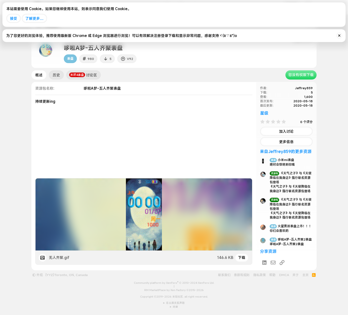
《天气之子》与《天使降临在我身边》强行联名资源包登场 (291, 177)
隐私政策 (259, 275)
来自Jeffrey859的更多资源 (286, 151)
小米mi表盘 (282, 160)
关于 (295, 275)
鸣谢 (175, 306)
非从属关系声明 (175, 303)
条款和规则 (242, 275)
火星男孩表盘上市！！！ (291, 226)
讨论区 (83, 75)
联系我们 (224, 275)
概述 (39, 75)
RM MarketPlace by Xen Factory (174, 290)
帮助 (272, 275)
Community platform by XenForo (174, 283)
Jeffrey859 (304, 88)
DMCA (284, 275)
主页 (305, 275)
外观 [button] (37, 275)
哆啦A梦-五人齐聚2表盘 (291, 239)
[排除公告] (339, 35)
